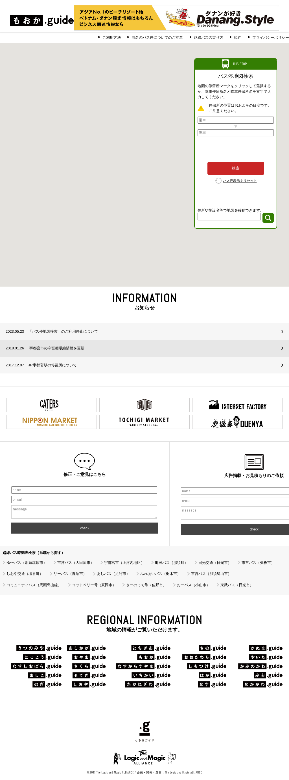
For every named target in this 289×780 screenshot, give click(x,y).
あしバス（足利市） (113, 573)
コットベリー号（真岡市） (94, 585)
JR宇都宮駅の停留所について (41, 365)
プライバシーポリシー (270, 37)
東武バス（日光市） (236, 585)
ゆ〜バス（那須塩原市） (26, 562)
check (84, 528)
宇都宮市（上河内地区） (124, 562)
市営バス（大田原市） (75, 562)
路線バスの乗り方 (208, 37)
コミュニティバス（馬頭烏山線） (34, 585)
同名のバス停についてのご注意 (157, 37)
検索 (235, 168)
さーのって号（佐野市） (146, 585)
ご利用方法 (111, 37)
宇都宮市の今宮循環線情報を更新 (45, 348)
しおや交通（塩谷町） (24, 573)
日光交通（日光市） (214, 562)
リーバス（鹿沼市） (70, 573)
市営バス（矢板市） (258, 562)
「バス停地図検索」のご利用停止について (52, 331)
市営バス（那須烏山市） (211, 573)
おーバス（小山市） (193, 585)
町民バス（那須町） (171, 562)
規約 (237, 37)
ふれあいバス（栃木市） (160, 573)
